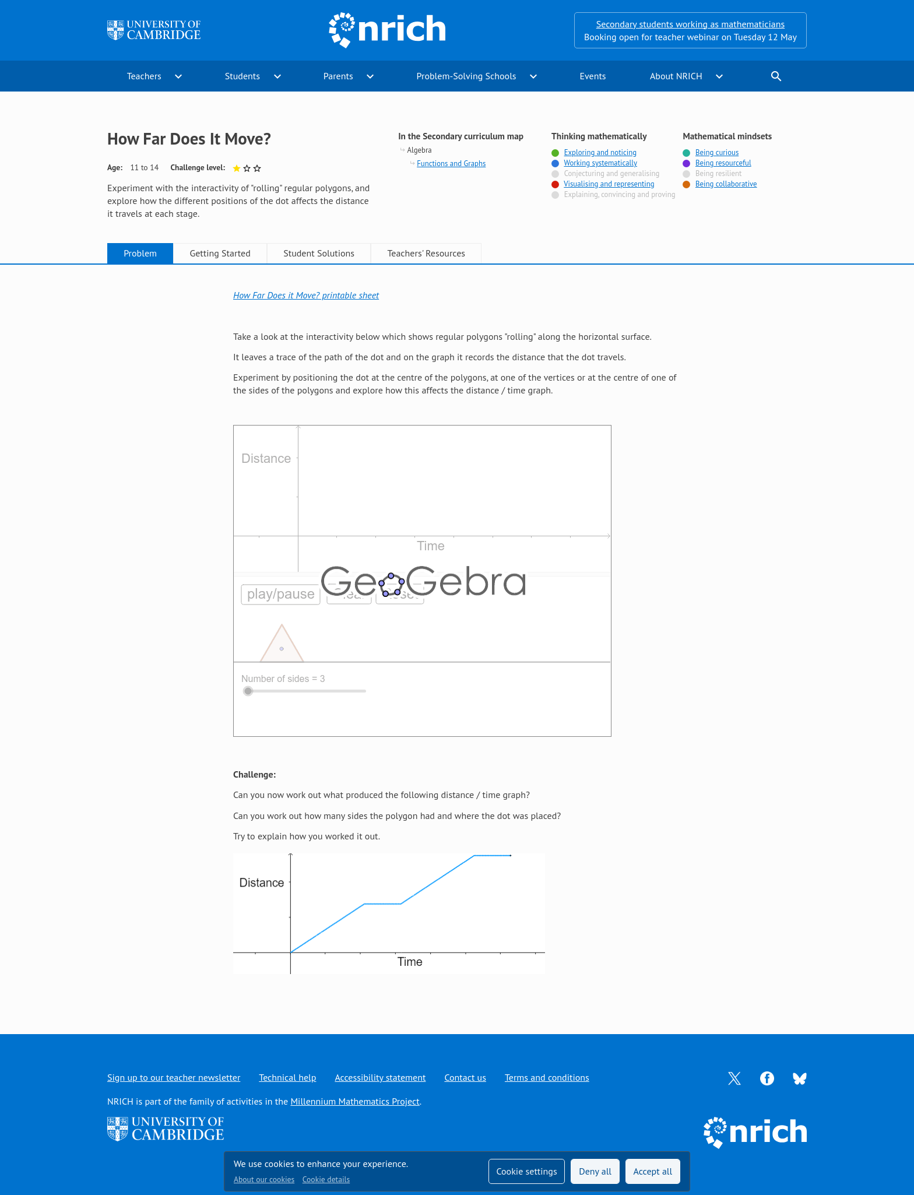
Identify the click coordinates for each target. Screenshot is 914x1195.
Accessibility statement (380, 1077)
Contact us (465, 1077)
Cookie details (326, 1179)
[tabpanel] (457, 637)
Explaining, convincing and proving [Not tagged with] (620, 194)
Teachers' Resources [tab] (426, 253)
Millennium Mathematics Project (354, 1101)
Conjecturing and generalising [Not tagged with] (612, 173)
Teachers (144, 76)
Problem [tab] (140, 253)
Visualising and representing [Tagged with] (609, 184)
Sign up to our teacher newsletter (173, 1077)
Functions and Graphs (451, 163)
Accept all (653, 1171)
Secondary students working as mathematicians (690, 24)
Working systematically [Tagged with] (600, 163)
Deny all (595, 1171)
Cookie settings (526, 1171)
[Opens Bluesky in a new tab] (800, 1078)
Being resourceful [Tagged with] (723, 163)
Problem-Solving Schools (466, 76)
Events (592, 76)
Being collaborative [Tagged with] (726, 184)
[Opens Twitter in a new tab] (734, 1077)
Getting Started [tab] (219, 253)
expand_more (178, 76)
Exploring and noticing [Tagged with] (600, 152)
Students (242, 76)
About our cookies (264, 1179)
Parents (338, 76)
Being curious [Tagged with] (717, 152)
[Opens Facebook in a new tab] (767, 1077)
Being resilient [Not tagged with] (718, 173)
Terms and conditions (547, 1077)
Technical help (287, 1077)
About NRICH (676, 76)
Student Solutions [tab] (318, 253)
